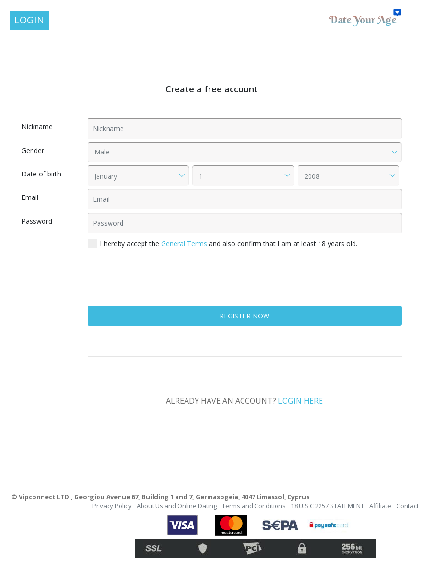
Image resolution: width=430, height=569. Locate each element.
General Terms (184, 243)
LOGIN (29, 19)
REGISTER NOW (244, 315)
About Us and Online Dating (177, 506)
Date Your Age (363, 19)
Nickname (37, 126)
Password (37, 221)
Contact (408, 506)
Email (30, 197)
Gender (33, 150)
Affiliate (380, 506)
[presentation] (160, 284)
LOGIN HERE (300, 400)
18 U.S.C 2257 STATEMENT (327, 506)
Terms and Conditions (254, 506)
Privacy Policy (112, 506)
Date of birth (41, 173)
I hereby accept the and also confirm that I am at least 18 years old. (222, 243)
